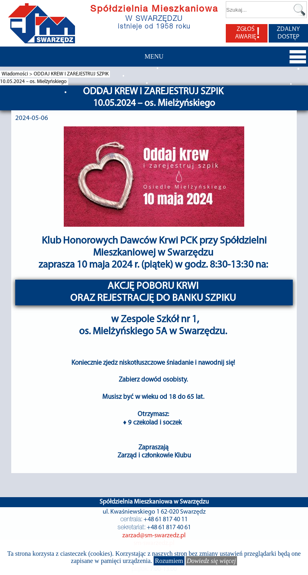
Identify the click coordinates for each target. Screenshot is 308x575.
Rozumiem (169, 560)
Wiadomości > (18, 74)
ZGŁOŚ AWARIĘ (247, 33)
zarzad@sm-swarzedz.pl (154, 535)
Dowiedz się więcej (211, 560)
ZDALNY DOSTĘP (288, 33)
